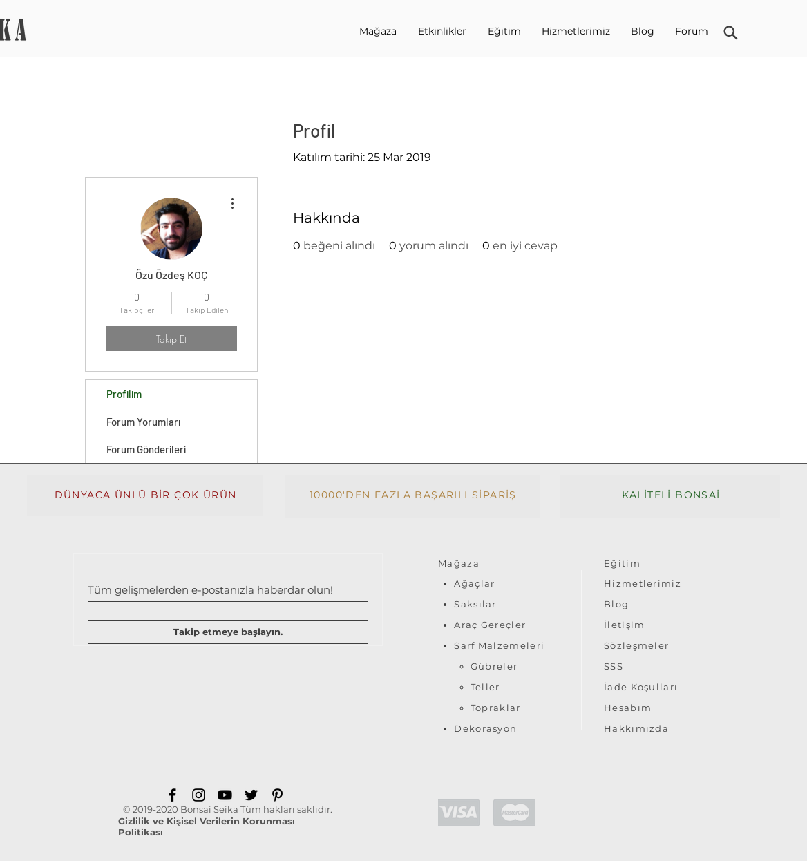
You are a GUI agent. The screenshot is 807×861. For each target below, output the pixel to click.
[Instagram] (198, 795)
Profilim (124, 394)
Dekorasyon (485, 728)
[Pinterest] (277, 795)
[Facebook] (172, 795)
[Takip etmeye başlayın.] (228, 632)
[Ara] (730, 33)
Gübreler (494, 666)
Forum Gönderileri (146, 449)
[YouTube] (225, 795)
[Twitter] (251, 795)
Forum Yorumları (143, 421)
